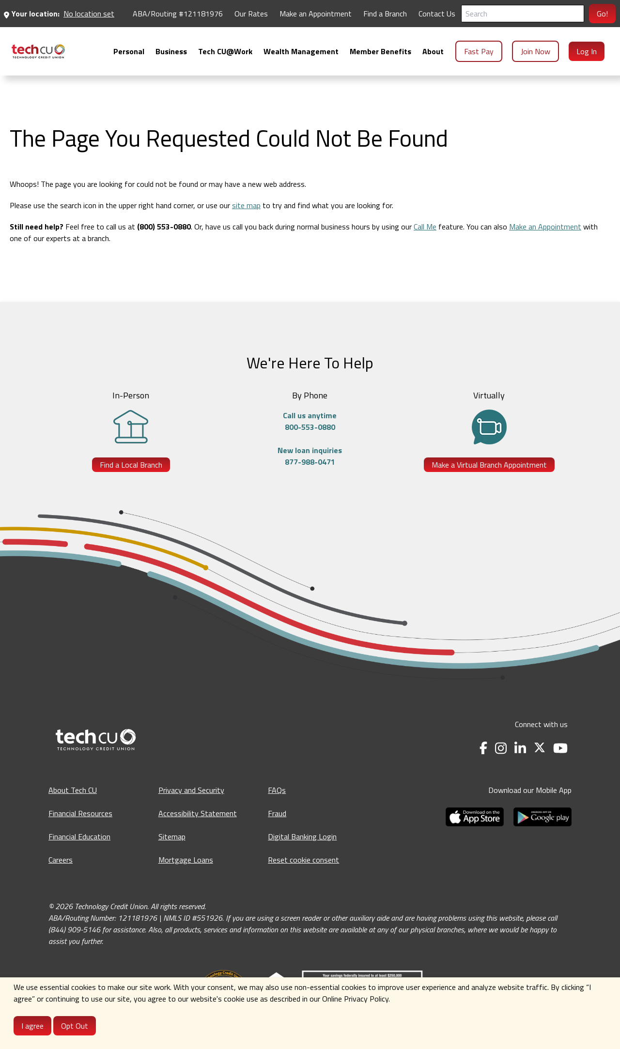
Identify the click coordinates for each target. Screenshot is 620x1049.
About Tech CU (72, 790)
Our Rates (251, 13)
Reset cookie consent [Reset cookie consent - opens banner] (303, 860)
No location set (88, 13)
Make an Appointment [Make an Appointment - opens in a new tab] (315, 13)
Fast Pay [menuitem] (479, 51)
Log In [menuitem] (586, 51)
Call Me (425, 226)
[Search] (522, 13)
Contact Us (436, 13)
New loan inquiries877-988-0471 (310, 456)
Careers (60, 860)
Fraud (277, 813)
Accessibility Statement (197, 813)
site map (246, 205)
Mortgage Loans (185, 860)
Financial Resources (80, 813)
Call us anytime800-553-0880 (310, 421)
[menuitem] (38, 51)
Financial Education (79, 836)
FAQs (277, 790)
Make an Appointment (545, 226)
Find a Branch (385, 13)
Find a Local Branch (131, 465)
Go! (602, 13)
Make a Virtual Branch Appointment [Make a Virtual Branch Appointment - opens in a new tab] (489, 465)
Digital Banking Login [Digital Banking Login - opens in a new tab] (302, 836)
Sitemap (172, 836)
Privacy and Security (191, 790)
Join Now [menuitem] (535, 51)
